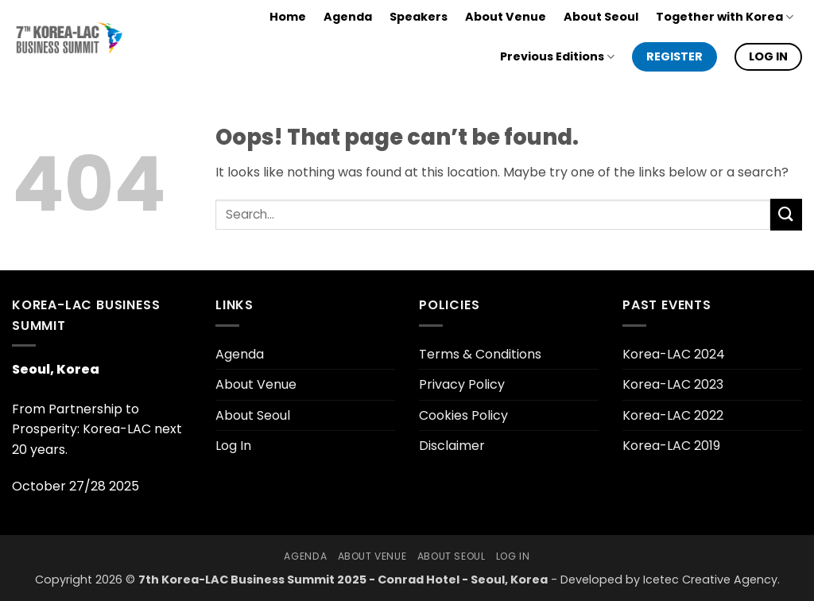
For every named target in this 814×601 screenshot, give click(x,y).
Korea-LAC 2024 (673, 354)
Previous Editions (557, 56)
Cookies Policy (463, 415)
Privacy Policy (462, 384)
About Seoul (601, 17)
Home (287, 17)
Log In (233, 445)
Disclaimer (452, 445)
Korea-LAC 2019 (671, 445)
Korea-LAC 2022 (672, 415)
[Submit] (786, 214)
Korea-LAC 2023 (672, 384)
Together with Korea (724, 17)
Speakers (419, 17)
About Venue (505, 17)
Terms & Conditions (480, 354)
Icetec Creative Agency (710, 579)
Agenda (348, 17)
